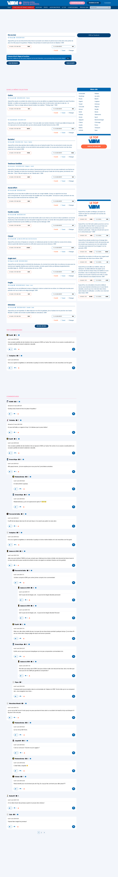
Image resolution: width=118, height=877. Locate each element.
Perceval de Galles (14, 514)
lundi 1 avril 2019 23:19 (19, 686)
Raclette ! (11, 139)
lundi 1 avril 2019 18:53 (19, 499)
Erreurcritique (13, 459)
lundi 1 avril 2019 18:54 (13, 818)
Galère (10, 95)
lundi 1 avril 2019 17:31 (13, 707)
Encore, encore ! (41, 326)
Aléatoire (39, 7)
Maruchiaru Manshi (15, 703)
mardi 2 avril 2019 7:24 (24, 665)
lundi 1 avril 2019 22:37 (19, 648)
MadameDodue (20, 477)
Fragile (10, 283)
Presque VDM (84, 7)
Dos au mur (12, 35)
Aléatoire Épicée (55, 7)
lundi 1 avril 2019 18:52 (19, 745)
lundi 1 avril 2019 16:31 (13, 518)
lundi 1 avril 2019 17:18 (24, 610)
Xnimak (17, 776)
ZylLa (11, 814)
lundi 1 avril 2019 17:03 (13, 555)
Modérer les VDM (94, 3)
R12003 (11, 401)
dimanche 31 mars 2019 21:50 (15, 424)
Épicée (46, 7)
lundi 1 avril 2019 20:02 (19, 762)
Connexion (107, 3)
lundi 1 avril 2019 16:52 (13, 360)
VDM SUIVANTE (70, 63)
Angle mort (12, 258)
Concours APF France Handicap (23, 7)
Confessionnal (73, 7)
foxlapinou (12, 356)
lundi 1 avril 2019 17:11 (19, 574)
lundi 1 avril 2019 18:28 (19, 481)
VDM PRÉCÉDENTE (13, 63)
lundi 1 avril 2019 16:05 (13, 339)
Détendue (11, 305)
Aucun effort (12, 188)
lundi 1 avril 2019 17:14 (19, 628)
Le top (64, 7)
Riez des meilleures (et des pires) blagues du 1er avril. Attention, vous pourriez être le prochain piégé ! (39, 57)
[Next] (44, 833)
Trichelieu (12, 420)
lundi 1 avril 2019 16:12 (13, 463)
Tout (9, 7)
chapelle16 (18, 741)
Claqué (10, 236)
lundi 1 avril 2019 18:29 (19, 727)
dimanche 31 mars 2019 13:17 (15, 405)
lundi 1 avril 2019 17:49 (13, 800)
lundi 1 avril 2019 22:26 (19, 780)
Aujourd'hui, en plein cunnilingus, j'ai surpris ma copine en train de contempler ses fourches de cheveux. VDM (91, 213)
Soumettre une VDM (77, 3)
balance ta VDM (14, 551)
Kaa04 (11, 335)
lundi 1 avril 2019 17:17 (24, 592)
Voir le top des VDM (94, 146)
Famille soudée (13, 212)
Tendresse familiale (15, 164)
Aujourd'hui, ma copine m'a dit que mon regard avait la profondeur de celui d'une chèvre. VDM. (93, 257)
